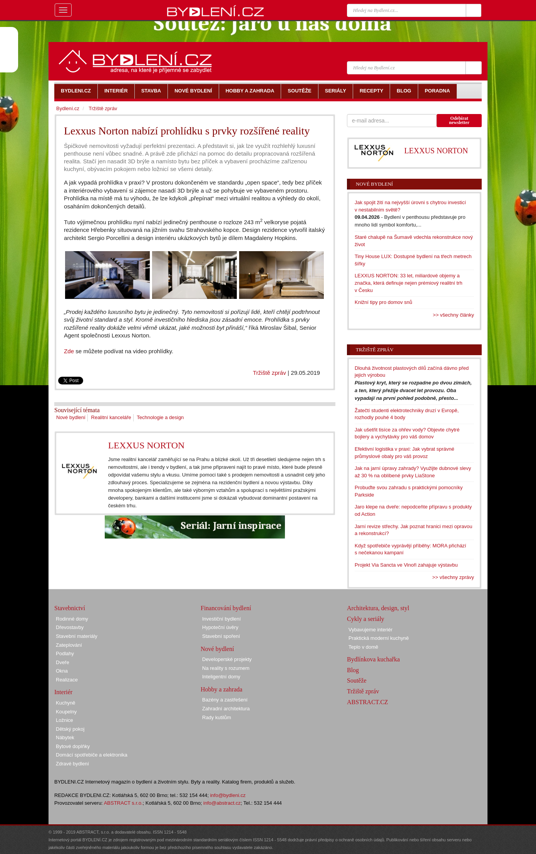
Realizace (67, 680)
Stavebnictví (69, 608)
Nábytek (65, 737)
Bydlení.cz (67, 108)
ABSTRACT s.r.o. (123, 803)
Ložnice (64, 720)
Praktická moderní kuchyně (378, 638)
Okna (62, 671)
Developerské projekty (227, 659)
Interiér (63, 692)
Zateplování (69, 645)
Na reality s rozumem (226, 668)
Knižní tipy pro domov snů (383, 302)
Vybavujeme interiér (370, 630)
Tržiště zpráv (269, 372)
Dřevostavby (70, 627)
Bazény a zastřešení (225, 700)
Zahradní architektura (226, 708)
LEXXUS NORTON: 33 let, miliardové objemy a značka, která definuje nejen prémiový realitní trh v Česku (408, 283)
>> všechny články (453, 315)
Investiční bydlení (221, 619)
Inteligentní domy (221, 677)
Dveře (62, 662)
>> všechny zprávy (453, 577)
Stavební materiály (76, 636)
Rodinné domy (72, 619)
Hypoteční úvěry (220, 627)
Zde (69, 351)
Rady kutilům (216, 717)
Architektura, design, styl (378, 608)
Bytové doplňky (73, 746)
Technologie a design (160, 417)
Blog (353, 670)
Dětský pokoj (70, 729)
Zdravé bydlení (72, 764)
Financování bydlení (226, 608)
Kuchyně (65, 703)
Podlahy (65, 653)
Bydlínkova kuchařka (373, 659)
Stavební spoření (221, 636)
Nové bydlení (70, 417)
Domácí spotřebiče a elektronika (91, 755)
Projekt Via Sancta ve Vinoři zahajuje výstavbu (406, 565)
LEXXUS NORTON (146, 445)
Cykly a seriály (365, 619)
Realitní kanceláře (111, 417)
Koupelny (66, 712)
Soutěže (357, 680)
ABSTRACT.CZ (367, 702)
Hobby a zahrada (221, 689)
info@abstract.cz (222, 803)
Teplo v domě (363, 647)
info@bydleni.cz (228, 795)
